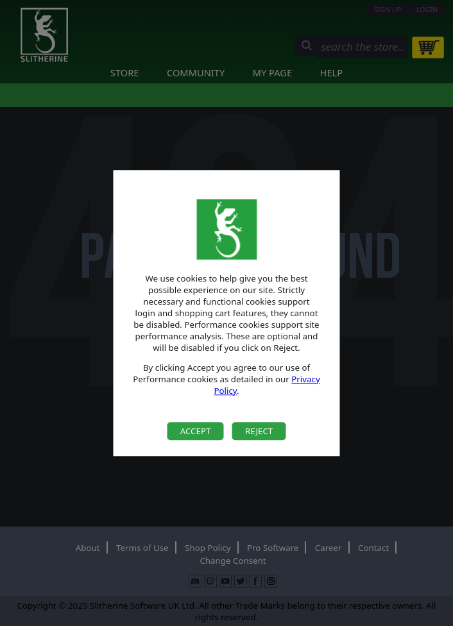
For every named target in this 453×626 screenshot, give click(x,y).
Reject (259, 431)
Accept (195, 431)
